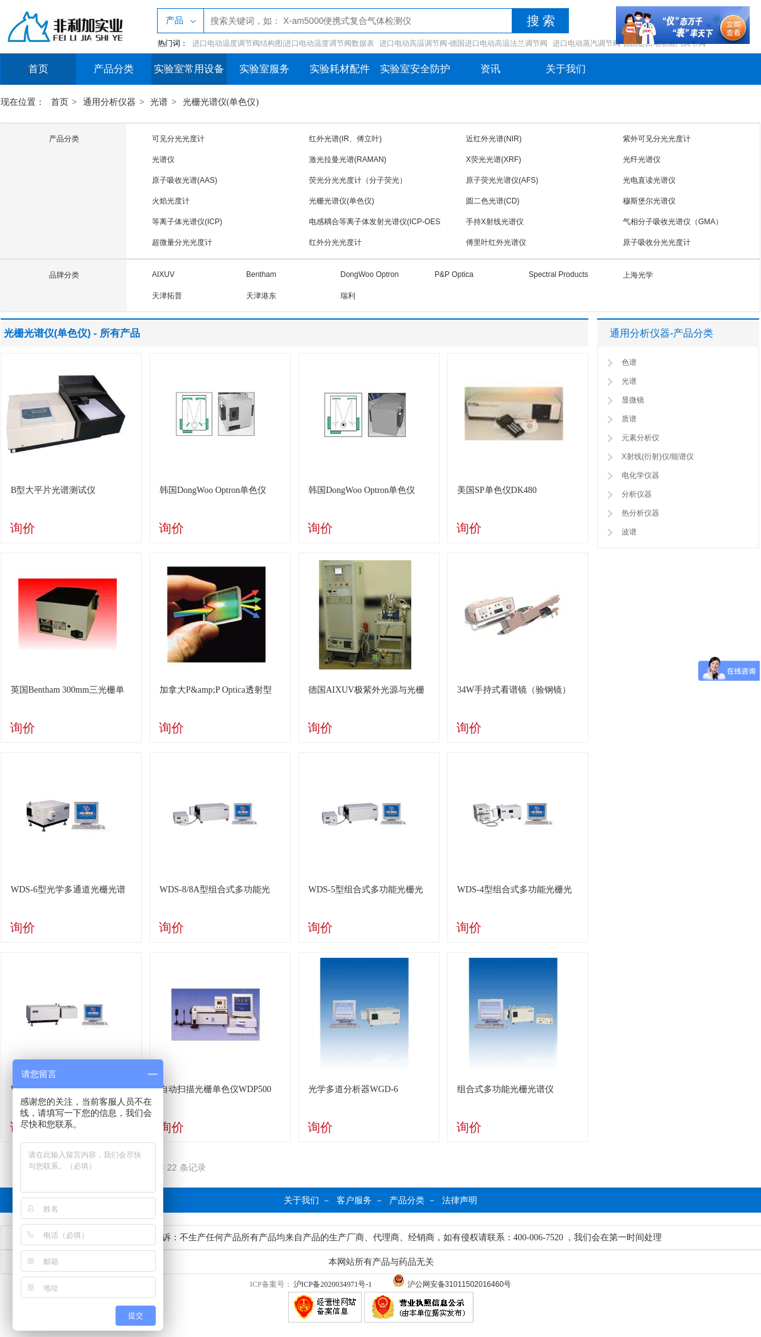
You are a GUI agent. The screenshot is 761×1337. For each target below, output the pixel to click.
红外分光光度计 (335, 242)
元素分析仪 (640, 437)
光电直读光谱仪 (649, 180)
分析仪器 (637, 494)
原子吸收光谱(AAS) (184, 180)
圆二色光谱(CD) (492, 201)
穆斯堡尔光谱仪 (649, 201)
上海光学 (638, 275)
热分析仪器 (640, 513)
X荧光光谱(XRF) (493, 159)
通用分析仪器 (109, 102)
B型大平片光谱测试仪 (53, 490)
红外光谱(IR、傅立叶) (345, 138)
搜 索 (541, 21)
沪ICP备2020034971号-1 (333, 1284)
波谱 (629, 532)
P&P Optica (453, 274)
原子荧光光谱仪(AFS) (502, 180)
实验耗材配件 (340, 68)
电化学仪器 (640, 475)
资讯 (490, 68)
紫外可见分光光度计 (657, 138)
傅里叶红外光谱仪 (496, 242)
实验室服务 (264, 68)
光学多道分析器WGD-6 (353, 1089)
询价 (22, 528)
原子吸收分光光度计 (657, 242)
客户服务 (354, 1200)
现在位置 (18, 102)
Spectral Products (558, 274)
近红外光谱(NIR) (494, 138)
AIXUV (163, 274)
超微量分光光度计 (182, 242)
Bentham (261, 274)
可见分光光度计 (178, 138)
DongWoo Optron (369, 274)
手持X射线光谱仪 (495, 221)
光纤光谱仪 (642, 159)
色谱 (629, 362)
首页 (38, 68)
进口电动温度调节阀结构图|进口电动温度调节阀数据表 (283, 43)
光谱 (159, 102)
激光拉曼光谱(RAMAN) (347, 159)
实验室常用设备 (189, 68)
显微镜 (633, 400)
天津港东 (261, 295)
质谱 (629, 418)
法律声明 (459, 1200)
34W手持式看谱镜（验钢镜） (514, 690)
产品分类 (114, 68)
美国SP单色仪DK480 (497, 490)
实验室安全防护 (415, 68)
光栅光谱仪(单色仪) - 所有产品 (72, 333)
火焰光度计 (171, 201)
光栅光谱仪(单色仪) (221, 102)
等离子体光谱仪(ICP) (187, 221)
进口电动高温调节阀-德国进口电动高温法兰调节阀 (463, 43)
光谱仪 (163, 159)
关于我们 (566, 68)
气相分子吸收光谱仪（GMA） (673, 221)
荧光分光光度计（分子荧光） (358, 180)
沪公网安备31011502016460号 (451, 1284)
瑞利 (347, 295)
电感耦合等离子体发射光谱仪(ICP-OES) (376, 221)
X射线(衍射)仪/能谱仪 (658, 456)
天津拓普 (167, 295)
